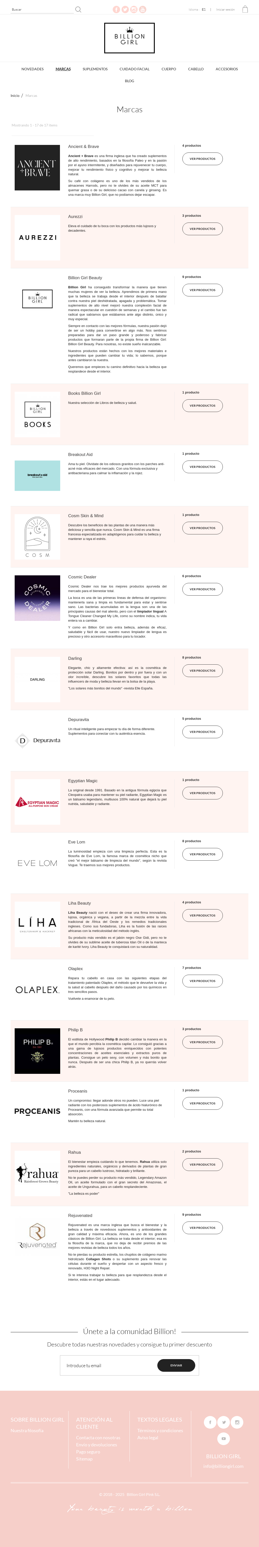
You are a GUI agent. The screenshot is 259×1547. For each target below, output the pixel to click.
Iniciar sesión (225, 9)
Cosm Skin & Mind (86, 515)
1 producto (190, 392)
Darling (75, 658)
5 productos (191, 719)
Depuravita (78, 719)
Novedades (32, 69)
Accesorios (227, 69)
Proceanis (78, 1091)
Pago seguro (88, 1451)
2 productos (191, 1151)
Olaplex (75, 968)
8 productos (191, 657)
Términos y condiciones (160, 1430)
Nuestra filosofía (27, 1430)
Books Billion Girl (84, 393)
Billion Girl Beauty (85, 277)
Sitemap (84, 1459)
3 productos (191, 215)
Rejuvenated (80, 1215)
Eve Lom (76, 842)
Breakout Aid (80, 454)
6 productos (191, 576)
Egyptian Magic (83, 780)
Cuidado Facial (134, 69)
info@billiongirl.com (223, 1466)
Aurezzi (75, 216)
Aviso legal (147, 1437)
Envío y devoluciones (96, 1444)
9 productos (191, 277)
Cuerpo (169, 69)
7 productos (191, 968)
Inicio (15, 95)
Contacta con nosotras (98, 1437)
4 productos (191, 145)
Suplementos (95, 69)
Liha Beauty (79, 903)
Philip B (75, 1030)
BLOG (129, 81)
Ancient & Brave (83, 146)
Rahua (74, 1152)
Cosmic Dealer (82, 577)
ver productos (202, 159)
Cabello (196, 69)
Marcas (63, 69)
